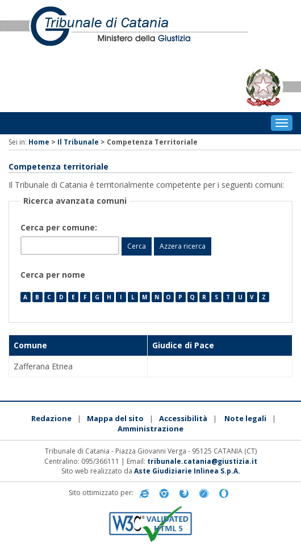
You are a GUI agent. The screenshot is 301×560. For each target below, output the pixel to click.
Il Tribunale (78, 142)
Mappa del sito (115, 418)
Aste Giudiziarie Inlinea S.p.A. (187, 471)
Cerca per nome (52, 274)
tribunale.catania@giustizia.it (202, 461)
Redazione (51, 418)
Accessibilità (183, 418)
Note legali (245, 418)
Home (38, 142)
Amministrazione (150, 428)
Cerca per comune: (59, 227)
